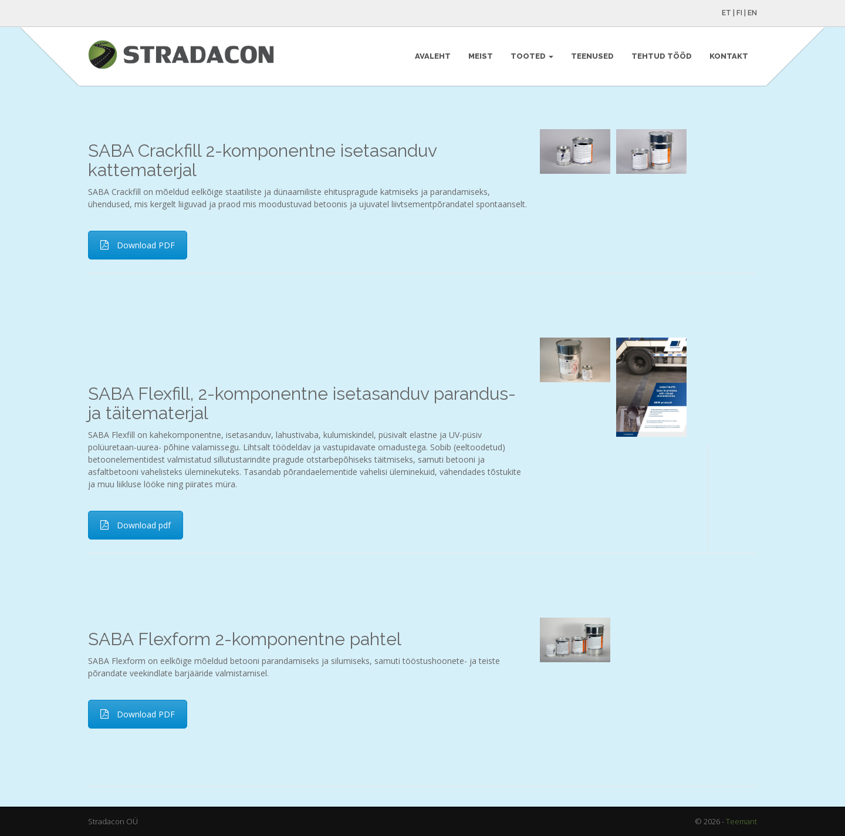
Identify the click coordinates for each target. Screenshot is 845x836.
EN (752, 13)
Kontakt (728, 56)
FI (739, 13)
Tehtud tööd (661, 56)
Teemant (741, 821)
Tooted (532, 56)
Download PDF (137, 245)
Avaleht (433, 56)
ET (726, 13)
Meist (480, 56)
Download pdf (135, 525)
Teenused (592, 56)
